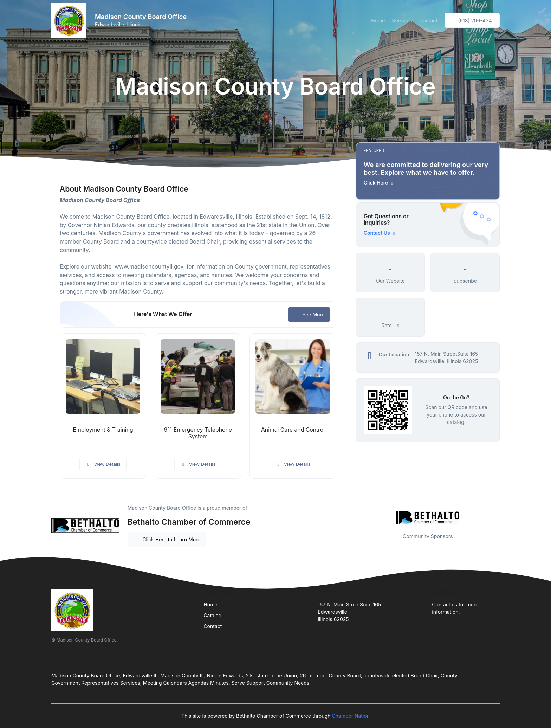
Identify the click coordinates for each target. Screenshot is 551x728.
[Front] (70, 20)
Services (402, 21)
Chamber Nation (351, 716)
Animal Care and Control (293, 429)
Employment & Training (103, 429)
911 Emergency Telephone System (198, 433)
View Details (103, 464)
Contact (428, 21)
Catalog (212, 615)
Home (378, 21)
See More (309, 314)
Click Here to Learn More (167, 539)
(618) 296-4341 (472, 21)
